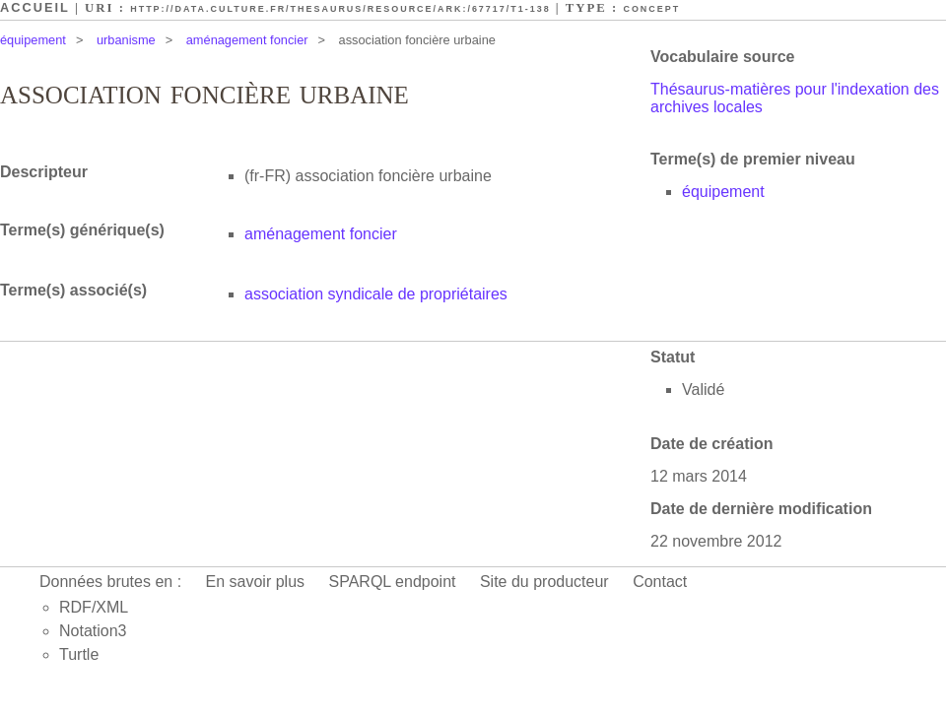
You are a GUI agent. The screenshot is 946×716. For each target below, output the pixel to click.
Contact (660, 581)
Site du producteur (544, 581)
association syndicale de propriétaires (375, 294)
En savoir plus (255, 581)
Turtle (79, 654)
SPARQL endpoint (392, 581)
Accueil (35, 7)
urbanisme (126, 40)
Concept (651, 9)
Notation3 (93, 630)
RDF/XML (93, 607)
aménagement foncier (247, 40)
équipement (33, 40)
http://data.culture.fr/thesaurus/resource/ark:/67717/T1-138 (340, 9)
